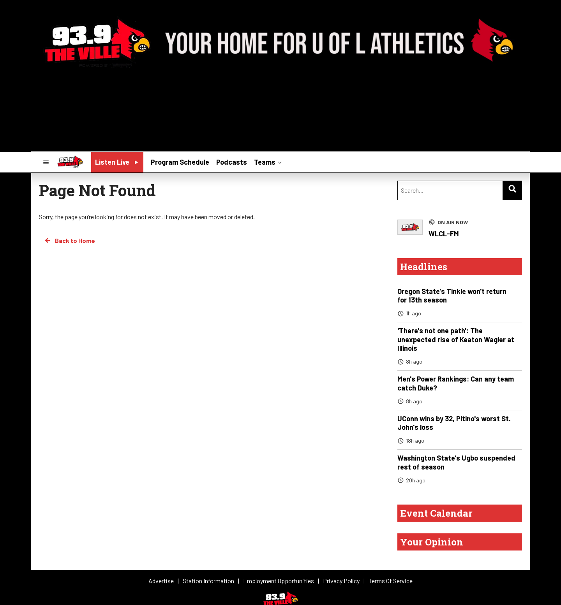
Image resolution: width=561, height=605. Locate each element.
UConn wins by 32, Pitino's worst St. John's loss (454, 423)
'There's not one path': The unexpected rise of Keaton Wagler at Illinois (455, 339)
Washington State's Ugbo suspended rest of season (456, 462)
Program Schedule (180, 162)
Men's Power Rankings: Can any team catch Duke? (455, 383)
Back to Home (69, 240)
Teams (268, 161)
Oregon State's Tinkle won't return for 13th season (451, 295)
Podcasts (231, 162)
